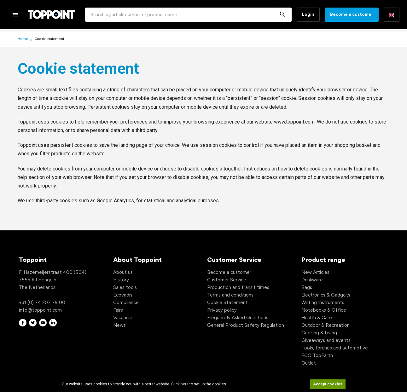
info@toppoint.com (40, 310)
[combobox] (188, 15)
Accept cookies (327, 384)
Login (308, 14)
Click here (180, 384)
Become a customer (351, 14)
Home (23, 39)
